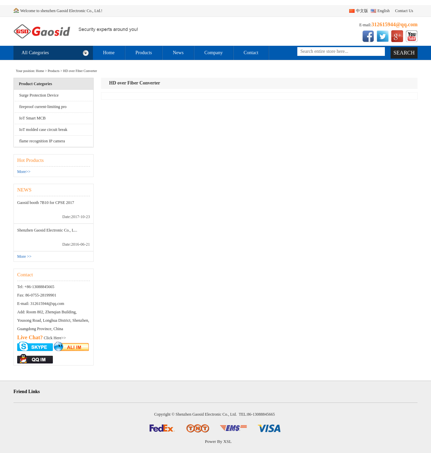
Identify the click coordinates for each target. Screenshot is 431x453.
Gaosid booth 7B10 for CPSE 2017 (45, 202)
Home (108, 52)
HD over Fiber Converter (80, 71)
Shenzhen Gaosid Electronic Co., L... (47, 230)
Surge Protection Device (39, 95)
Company (213, 52)
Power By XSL (218, 441)
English (383, 10)
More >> (24, 256)
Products (143, 52)
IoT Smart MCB (32, 118)
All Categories (55, 53)
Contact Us (404, 10)
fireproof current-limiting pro (43, 106)
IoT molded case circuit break (43, 129)
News (178, 52)
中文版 (362, 10)
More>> (24, 171)
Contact (251, 52)
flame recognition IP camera (42, 141)
